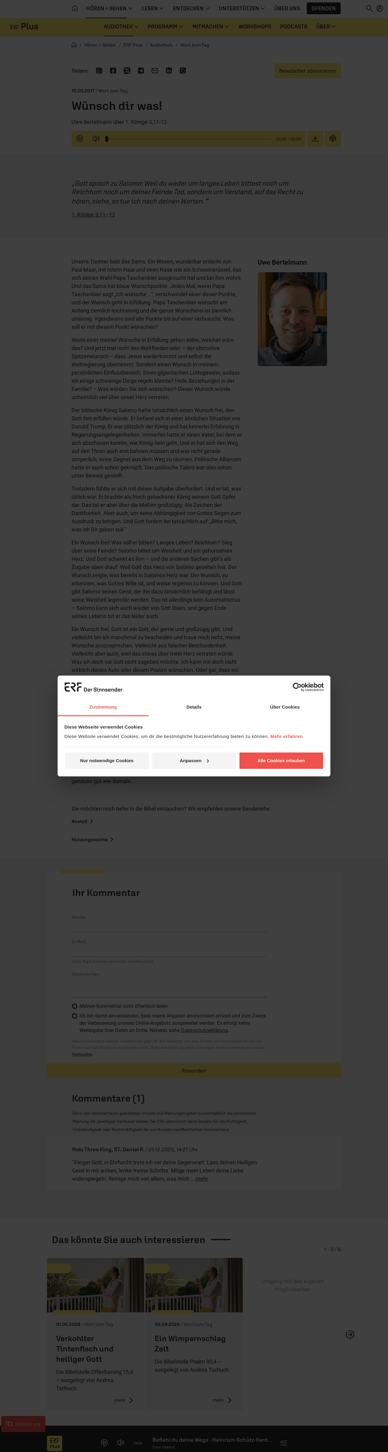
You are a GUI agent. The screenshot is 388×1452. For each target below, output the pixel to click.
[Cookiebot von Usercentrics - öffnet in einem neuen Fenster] (297, 687)
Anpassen (194, 760)
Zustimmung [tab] (103, 706)
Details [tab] (194, 706)
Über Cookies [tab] (285, 706)
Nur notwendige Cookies (107, 760)
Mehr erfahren (286, 736)
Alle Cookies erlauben (281, 760)
